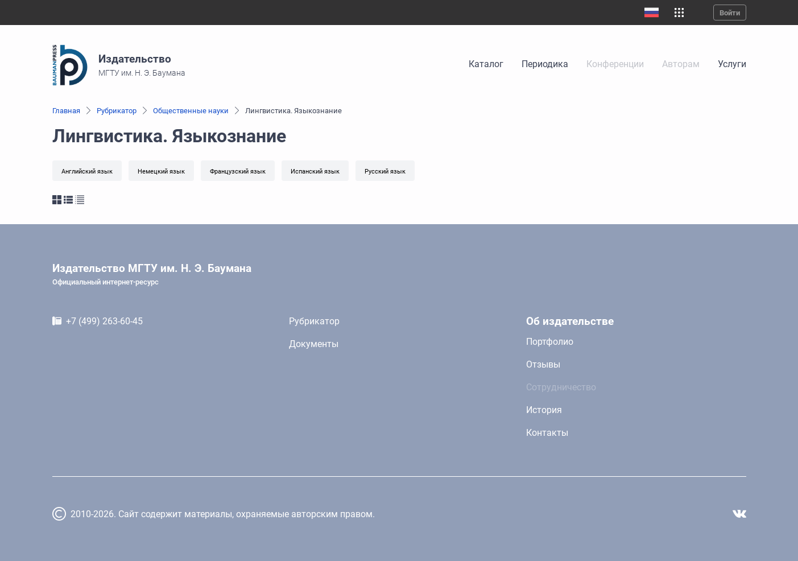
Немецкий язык (161, 171)
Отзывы (543, 364)
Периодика (545, 64)
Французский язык (238, 171)
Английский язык (87, 171)
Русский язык (385, 171)
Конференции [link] (615, 64)
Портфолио (549, 341)
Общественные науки (191, 110)
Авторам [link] (681, 64)
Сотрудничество (561, 387)
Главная (66, 110)
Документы (313, 344)
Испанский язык (315, 171)
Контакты (547, 432)
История (544, 410)
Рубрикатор (117, 110)
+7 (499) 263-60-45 (104, 321)
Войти (730, 13)
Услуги (732, 64)
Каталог (486, 64)
